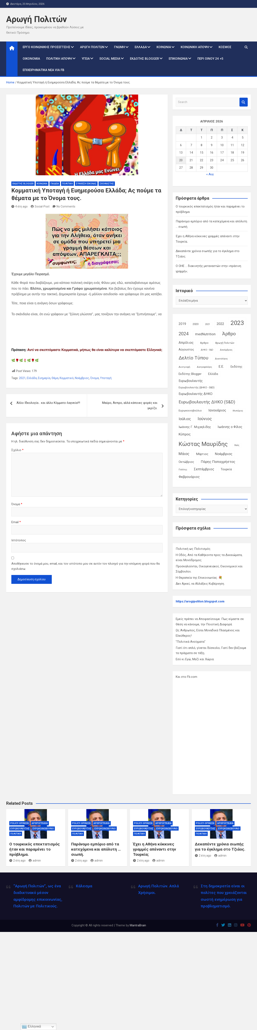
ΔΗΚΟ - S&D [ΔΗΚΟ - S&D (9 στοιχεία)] (207, 349)
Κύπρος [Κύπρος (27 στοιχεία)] (185, 434)
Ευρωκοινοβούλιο (43, 828)
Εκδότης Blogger (144, 58)
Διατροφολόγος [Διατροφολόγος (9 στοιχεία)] (204, 367)
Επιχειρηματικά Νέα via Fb (43, 70)
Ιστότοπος (18, 540)
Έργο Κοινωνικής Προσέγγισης (46, 47)
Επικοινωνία (178, 58)
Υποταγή (106, 378)
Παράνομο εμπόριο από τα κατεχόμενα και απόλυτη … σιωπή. (96, 849)
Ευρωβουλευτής (19, 828)
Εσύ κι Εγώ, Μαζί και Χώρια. (195, 659)
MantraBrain (138, 925)
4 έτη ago (19, 206)
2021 (22, 378)
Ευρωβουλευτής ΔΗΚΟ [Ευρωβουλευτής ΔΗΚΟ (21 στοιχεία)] (195, 394)
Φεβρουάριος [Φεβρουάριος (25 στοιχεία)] (189, 477)
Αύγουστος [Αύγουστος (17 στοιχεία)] (186, 349)
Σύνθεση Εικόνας (86, 183)
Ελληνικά (31, 1026)
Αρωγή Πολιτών (36, 19)
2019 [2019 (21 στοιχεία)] (182, 324)
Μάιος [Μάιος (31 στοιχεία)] (184, 454)
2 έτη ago (17, 860)
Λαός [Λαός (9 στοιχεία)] (236, 445)
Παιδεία (55, 183)
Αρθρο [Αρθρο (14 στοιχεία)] (204, 342)
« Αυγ (210, 174)
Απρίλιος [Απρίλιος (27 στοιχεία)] (186, 342)
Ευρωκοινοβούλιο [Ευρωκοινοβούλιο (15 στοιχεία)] (190, 410)
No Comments (66, 206)
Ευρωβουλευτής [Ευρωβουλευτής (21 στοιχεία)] (191, 381)
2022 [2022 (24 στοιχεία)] (220, 324)
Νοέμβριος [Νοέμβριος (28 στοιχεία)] (223, 454)
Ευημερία (44, 378)
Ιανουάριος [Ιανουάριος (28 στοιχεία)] (217, 410)
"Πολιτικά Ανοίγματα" (190, 642)
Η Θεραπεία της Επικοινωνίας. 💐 (199, 578)
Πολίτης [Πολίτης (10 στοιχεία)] (183, 469)
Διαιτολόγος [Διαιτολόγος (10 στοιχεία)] (221, 358)
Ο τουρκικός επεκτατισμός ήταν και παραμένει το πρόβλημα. (34, 849)
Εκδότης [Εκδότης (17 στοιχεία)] (236, 367)
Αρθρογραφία (40, 823)
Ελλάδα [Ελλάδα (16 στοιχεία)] (213, 374)
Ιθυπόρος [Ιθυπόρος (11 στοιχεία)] (238, 410)
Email (16, 522)
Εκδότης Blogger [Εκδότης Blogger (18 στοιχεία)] (190, 374)
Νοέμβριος (82, 378)
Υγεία (86, 58)
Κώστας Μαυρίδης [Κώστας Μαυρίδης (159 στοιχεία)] (203, 444)
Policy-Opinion (19, 823)
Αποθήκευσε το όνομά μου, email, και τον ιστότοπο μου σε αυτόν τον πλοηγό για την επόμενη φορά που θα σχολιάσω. (85, 566)
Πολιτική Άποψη (59, 58)
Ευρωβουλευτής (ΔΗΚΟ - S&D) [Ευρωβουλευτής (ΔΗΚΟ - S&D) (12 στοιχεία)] (197, 387)
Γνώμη (119, 47)
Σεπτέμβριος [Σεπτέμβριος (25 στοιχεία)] (204, 469)
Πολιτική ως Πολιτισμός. (193, 549)
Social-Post (40, 206)
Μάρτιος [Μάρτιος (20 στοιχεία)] (202, 454)
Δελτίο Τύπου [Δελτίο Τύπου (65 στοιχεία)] (193, 358)
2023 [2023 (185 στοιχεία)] (237, 322)
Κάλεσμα (84, 886)
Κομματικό (67, 378)
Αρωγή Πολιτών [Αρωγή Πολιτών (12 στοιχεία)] (224, 342)
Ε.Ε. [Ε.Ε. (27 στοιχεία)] (221, 366)
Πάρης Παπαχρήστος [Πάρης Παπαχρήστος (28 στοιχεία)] (218, 462)
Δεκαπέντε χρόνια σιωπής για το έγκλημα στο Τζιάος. (220, 847)
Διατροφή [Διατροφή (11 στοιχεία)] (184, 366)
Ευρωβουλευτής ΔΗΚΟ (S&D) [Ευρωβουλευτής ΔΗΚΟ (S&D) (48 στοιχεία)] (207, 401)
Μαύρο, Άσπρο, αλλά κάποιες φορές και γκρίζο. (129, 405)
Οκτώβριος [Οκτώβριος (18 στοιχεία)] (186, 462)
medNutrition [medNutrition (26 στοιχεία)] (205, 334)
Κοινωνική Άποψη (195, 47)
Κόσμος (225, 47)
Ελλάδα (141, 47)
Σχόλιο (17, 450)
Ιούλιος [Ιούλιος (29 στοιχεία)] (185, 419)
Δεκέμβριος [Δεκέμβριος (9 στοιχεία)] (226, 349)
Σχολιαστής (107, 183)
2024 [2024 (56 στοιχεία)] (184, 333)
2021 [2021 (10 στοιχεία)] (207, 324)
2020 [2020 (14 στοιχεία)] (195, 324)
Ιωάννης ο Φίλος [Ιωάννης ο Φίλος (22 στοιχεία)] (230, 427)
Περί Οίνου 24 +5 (210, 58)
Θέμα (55, 378)
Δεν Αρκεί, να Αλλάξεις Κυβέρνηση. (200, 584)
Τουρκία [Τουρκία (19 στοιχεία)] (226, 469)
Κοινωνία (164, 47)
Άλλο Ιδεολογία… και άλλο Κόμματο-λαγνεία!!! (48, 403)
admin (35, 860)
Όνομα (94, 378)
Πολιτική (67, 183)
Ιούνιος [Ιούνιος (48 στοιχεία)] (205, 418)
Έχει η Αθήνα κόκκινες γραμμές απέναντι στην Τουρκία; (154, 849)
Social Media (109, 58)
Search (243, 102)
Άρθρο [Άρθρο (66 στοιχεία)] (229, 334)
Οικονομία (31, 58)
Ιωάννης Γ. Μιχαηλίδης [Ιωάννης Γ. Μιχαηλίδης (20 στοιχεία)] (195, 427)
